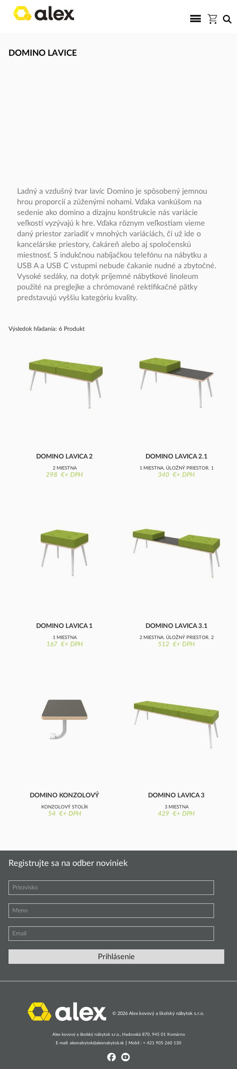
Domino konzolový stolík (64, 796)
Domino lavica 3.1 (177, 626)
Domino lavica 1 (64, 626)
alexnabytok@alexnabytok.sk (97, 1043)
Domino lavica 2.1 (177, 456)
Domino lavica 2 (64, 456)
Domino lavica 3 (176, 795)
